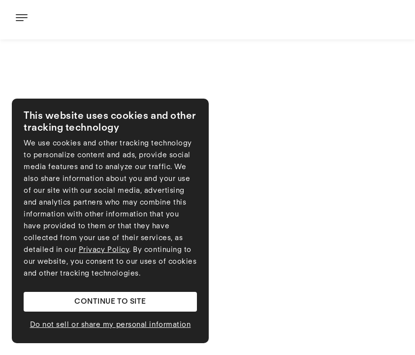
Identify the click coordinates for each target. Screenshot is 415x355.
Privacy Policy (104, 250)
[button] (110, 302)
